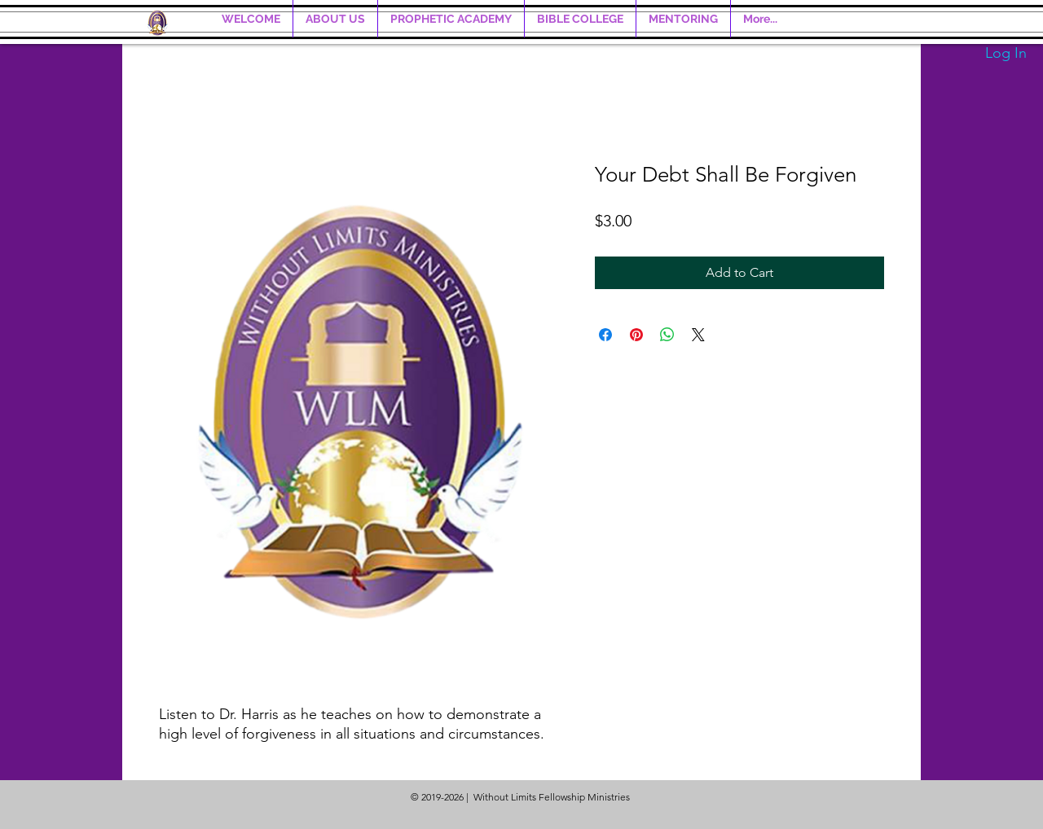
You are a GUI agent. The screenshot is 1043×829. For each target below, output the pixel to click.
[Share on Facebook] (605, 334)
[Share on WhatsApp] (667, 334)
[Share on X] (698, 334)
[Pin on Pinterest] (636, 334)
